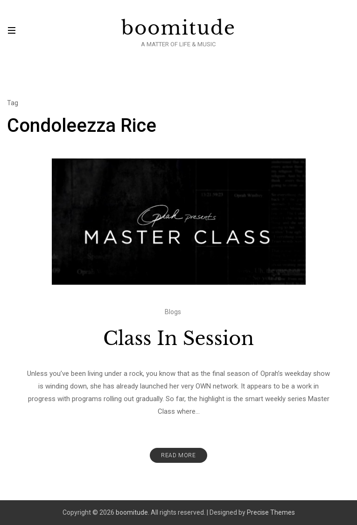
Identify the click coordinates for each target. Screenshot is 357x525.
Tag (12, 103)
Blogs (173, 312)
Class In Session (178, 338)
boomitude (178, 28)
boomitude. (132, 512)
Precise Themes (271, 512)
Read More (178, 455)
